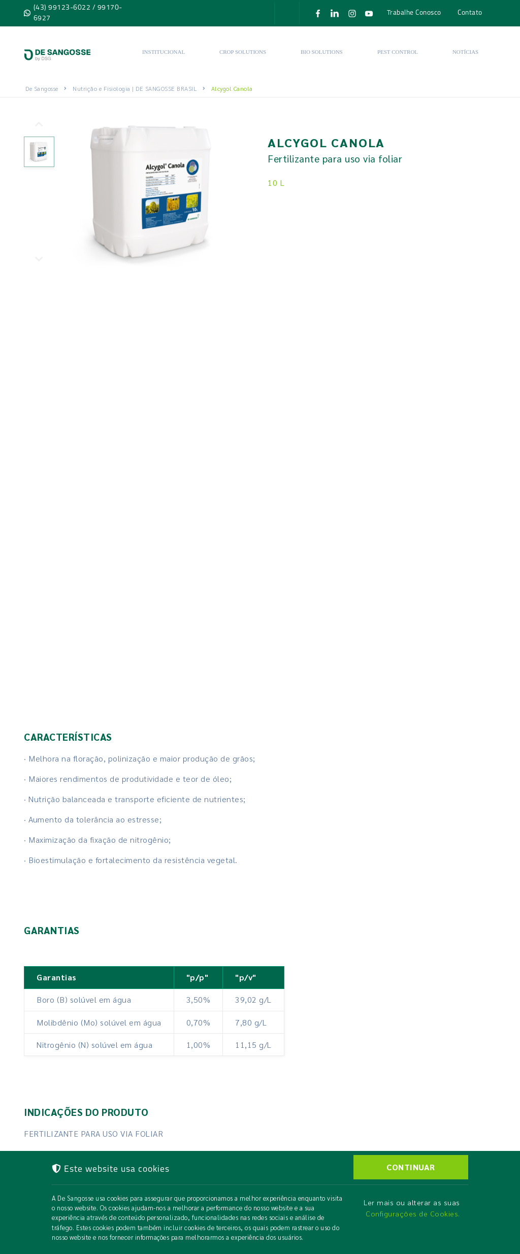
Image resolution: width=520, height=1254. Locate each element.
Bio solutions (322, 52)
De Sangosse (41, 88)
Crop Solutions (242, 52)
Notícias (465, 52)
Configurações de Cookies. (413, 1213)
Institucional (163, 52)
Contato (470, 12)
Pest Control (397, 52)
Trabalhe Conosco (414, 12)
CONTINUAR (410, 1167)
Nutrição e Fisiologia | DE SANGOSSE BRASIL (135, 88)
